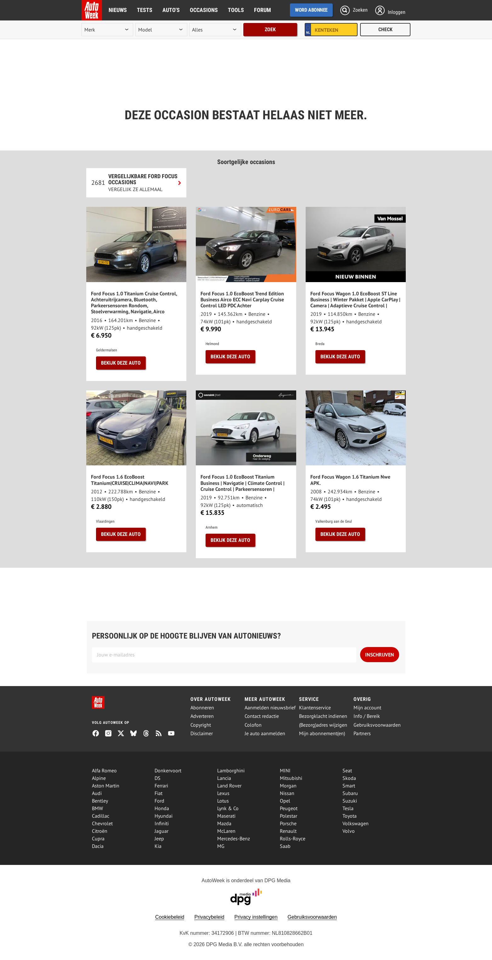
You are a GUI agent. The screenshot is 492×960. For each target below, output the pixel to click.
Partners (362, 733)
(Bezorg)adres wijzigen (323, 725)
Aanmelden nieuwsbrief (270, 708)
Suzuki (349, 801)
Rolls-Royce (292, 838)
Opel (285, 801)
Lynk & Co (228, 808)
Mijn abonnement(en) (322, 733)
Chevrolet (102, 823)
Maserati (226, 816)
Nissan (287, 793)
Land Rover (229, 785)
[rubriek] (215, 29)
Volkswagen (355, 823)
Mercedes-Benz (233, 838)
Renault (288, 831)
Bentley (100, 801)
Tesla (347, 808)
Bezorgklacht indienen (323, 716)
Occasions (204, 10)
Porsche (288, 823)
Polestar (288, 816)
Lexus (223, 793)
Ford (159, 801)
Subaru (350, 793)
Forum (262, 10)
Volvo (348, 831)
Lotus (223, 801)
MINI (285, 770)
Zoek (270, 29)
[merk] (107, 29)
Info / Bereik (366, 716)
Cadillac (100, 816)
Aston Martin (105, 785)
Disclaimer (201, 733)
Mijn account (367, 708)
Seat (347, 770)
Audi (97, 793)
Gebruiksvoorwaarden (377, 725)
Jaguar (161, 831)
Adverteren (202, 716)
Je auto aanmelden (265, 733)
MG (220, 846)
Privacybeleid (209, 917)
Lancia (224, 778)
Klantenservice (315, 708)
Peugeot (288, 808)
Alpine (99, 778)
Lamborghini (231, 770)
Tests (144, 10)
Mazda (224, 823)
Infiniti (162, 823)
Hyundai (163, 816)
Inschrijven (379, 654)
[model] (161, 29)
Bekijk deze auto (121, 363)
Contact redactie (262, 716)
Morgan (288, 785)
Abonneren (202, 708)
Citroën (99, 831)
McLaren (226, 831)
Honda (162, 808)
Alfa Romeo (104, 770)
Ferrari (161, 785)
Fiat (158, 793)
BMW (97, 808)
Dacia (98, 846)
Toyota (349, 816)
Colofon (253, 725)
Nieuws (118, 10)
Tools (236, 10)
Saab (285, 846)
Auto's (171, 10)
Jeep (159, 838)
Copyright (200, 725)
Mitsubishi (291, 778)
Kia (158, 846)
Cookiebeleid (169, 917)
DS (158, 778)
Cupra (98, 838)
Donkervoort (168, 770)
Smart (348, 785)
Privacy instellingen (256, 917)
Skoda (349, 778)
